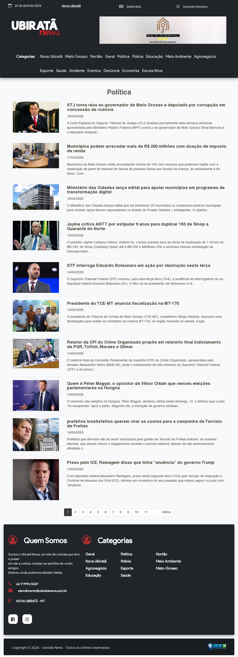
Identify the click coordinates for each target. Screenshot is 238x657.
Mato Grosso (76, 56)
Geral (110, 56)
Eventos (94, 70)
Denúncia (112, 70)
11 (146, 512)
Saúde (61, 70)
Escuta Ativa (152, 70)
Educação (154, 56)
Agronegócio (205, 56)
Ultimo (166, 512)
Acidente (77, 70)
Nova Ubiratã (51, 56)
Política (123, 56)
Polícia (137, 56)
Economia (130, 70)
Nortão (96, 56)
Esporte (46, 70)
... (154, 512)
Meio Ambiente (178, 56)
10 (137, 512)
